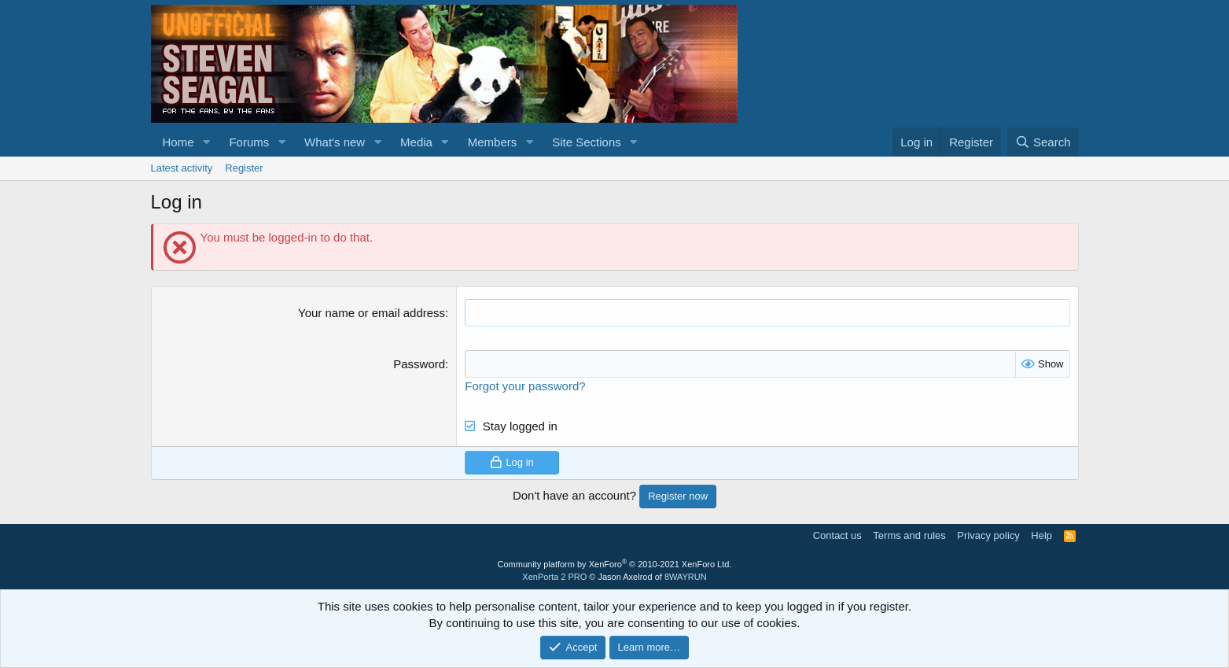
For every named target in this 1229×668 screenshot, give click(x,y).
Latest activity (182, 168)
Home (178, 142)
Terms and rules (909, 535)
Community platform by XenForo (615, 564)
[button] (206, 142)
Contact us (837, 535)
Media (416, 142)
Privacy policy (988, 535)
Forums (249, 142)
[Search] (1043, 142)
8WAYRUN (685, 576)
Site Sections (586, 142)
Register (244, 168)
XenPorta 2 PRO (554, 576)
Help (1041, 535)
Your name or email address (371, 312)
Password (419, 364)
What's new (334, 142)
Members (492, 142)
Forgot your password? (525, 386)
